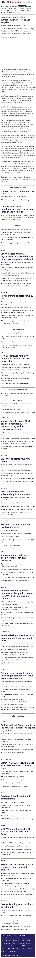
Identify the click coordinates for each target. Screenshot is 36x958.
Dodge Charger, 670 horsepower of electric (14, 786)
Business (8, 6)
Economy (3, 8)
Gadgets (28, 10)
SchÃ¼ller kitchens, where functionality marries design (17, 819)
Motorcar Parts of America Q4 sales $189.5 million (16, 533)
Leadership (28, 8)
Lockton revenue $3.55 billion (10, 530)
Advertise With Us (21, 946)
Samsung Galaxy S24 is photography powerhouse (16, 849)
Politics (14, 6)
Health (3, 12)
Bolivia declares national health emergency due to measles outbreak (17, 867)
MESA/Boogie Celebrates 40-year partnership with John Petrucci (16, 832)
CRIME (3, 669)
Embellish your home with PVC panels (12, 802)
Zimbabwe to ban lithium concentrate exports (14, 383)
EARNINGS (4, 521)
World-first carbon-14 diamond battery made (14, 929)
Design (23, 10)
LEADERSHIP (5, 632)
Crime (2, 10)
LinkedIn (3, 951)
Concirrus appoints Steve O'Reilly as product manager (17, 481)
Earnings (10, 8)
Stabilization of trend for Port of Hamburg (13, 196)
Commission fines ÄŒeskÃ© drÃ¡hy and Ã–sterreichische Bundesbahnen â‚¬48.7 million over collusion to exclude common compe (16, 702)
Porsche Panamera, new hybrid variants (13, 783)
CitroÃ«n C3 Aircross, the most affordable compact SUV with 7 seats (17, 765)
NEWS (3, 250)
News (2, 6)
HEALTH (3, 861)
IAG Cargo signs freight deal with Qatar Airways (15, 200)
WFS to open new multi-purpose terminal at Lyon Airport (18, 412)
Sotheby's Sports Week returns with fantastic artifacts (17, 749)
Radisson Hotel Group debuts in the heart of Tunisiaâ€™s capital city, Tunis (18, 728)
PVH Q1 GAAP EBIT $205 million (11, 545)
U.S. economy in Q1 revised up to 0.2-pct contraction (17, 503)
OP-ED (3, 551)
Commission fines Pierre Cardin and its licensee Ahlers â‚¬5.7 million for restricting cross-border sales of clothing (17, 689)
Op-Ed (16, 8)
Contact (7, 948)
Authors (11, 946)
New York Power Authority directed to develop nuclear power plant (15, 358)
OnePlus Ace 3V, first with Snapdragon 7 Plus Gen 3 (16, 843)
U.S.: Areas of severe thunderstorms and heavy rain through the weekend (17, 209)
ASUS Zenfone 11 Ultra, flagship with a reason (15, 846)
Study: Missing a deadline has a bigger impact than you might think (18, 638)
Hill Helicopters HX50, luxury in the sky (12, 776)
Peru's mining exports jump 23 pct (11, 333)
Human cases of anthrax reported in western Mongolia (17, 894)
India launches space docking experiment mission (16, 926)
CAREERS (4, 455)
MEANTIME (4, 901)
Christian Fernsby (7, 25)
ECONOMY (4, 488)
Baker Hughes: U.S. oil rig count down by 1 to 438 (16, 307)
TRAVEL (3, 721)
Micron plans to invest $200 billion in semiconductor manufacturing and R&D (15, 424)
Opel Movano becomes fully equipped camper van (16, 780)
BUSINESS (4, 292)
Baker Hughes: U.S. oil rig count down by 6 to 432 (16, 229)
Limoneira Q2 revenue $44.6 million (11, 536)
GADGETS (4, 825)
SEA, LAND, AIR (6, 759)
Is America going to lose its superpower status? (15, 580)
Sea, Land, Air (15, 10)
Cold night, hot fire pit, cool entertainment (15, 797)
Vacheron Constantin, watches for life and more (15, 816)
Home (3, 935)
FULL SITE (12, 951)
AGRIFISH (4, 587)
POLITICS (4, 352)
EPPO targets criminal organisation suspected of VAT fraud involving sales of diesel (17, 256)
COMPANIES (5, 417)
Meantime (9, 12)
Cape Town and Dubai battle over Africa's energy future (17, 577)
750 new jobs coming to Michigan (11, 409)
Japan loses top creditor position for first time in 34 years (18, 506)
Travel (7, 10)
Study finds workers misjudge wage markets (14, 649)
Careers (28, 6)
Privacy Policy (16, 948)
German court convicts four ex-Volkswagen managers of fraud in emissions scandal (17, 676)
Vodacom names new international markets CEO (15, 470)
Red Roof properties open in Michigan (12, 752)
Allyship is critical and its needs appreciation (14, 663)
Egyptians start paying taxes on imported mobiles (16, 342)
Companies (21, 6)
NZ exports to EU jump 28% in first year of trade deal (17, 509)
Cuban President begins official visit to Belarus (15, 364)
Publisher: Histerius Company (10, 955)
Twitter (30, 948)
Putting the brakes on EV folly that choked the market (17, 569)
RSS (24, 948)
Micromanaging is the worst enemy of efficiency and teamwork (15, 558)
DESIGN (3, 792)
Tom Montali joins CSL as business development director (18, 478)
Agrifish (22, 8)
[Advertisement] (14, 50)
